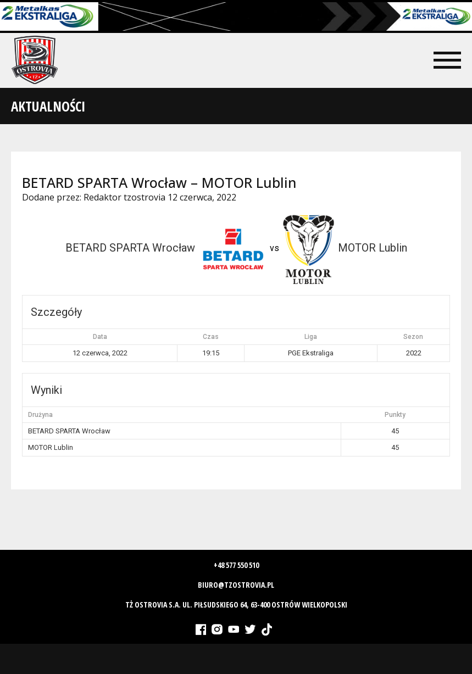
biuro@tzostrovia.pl (236, 585)
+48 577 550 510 (236, 565)
